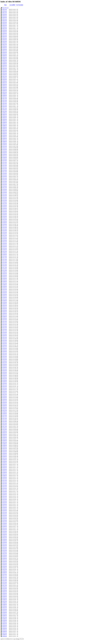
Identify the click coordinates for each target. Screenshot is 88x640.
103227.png (4, 346)
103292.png (4, 450)
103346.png (4, 535)
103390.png (4, 605)
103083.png (4, 117)
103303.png (4, 467)
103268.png (4, 411)
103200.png (4, 303)
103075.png (4, 104)
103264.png (4, 405)
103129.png (4, 190)
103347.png (4, 537)
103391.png (4, 607)
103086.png (4, 122)
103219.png (4, 333)
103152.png (4, 227)
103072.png (4, 100)
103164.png (4, 246)
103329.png (4, 508)
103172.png (4, 259)
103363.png (4, 563)
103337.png (4, 521)
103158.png (4, 236)
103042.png (4, 52)
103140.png (4, 208)
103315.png (4, 486)
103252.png (4, 386)
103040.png (4, 49)
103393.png (4, 610)
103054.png (4, 71)
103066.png (4, 90)
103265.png (4, 407)
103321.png (4, 496)
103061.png (4, 82)
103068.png (4, 93)
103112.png (4, 163)
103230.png (4, 351)
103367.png (4, 569)
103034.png (4, 39)
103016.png (4, 11)
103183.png (4, 276)
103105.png (4, 152)
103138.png (4, 205)
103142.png (4, 211)
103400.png (4, 621)
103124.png (4, 182)
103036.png (4, 42)
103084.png (4, 119)
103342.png (4, 529)
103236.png (4, 360)
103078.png (4, 109)
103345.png (4, 534)
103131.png (4, 193)
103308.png (4, 475)
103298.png (4, 459)
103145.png (4, 216)
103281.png (4, 432)
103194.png (4, 294)
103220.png (4, 335)
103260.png (4, 399)
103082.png (4, 115)
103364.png (4, 564)
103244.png (4, 373)
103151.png (4, 225)
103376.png (4, 583)
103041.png (4, 50)
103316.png (4, 488)
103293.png (4, 451)
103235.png (4, 359)
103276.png (4, 424)
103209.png (4, 318)
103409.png (4, 636)
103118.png (4, 173)
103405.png (4, 629)
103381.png (4, 591)
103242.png (4, 370)
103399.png (4, 620)
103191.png (4, 289)
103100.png (4, 144)
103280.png (4, 430)
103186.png (4, 281)
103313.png (4, 483)
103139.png (4, 206)
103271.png (4, 416)
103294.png (4, 453)
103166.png (4, 249)
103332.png (4, 513)
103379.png (4, 588)
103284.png (4, 437)
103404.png (4, 628)
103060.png (4, 80)
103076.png (4, 106)
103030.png (4, 33)
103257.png (4, 394)
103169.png (4, 254)
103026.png (4, 26)
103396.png (4, 615)
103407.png (4, 633)
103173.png (4, 260)
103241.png (4, 368)
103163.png (4, 244)
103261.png (4, 400)
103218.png (4, 332)
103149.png (4, 222)
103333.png (4, 515)
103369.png (4, 572)
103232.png (4, 354)
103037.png (4, 44)
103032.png (4, 36)
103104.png (4, 150)
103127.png (4, 187)
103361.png (4, 559)
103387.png (4, 601)
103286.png (4, 440)
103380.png (4, 590)
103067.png (4, 92)
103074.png (4, 103)
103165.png (4, 248)
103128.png (4, 189)
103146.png (4, 217)
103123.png (4, 181)
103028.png (4, 30)
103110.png (4, 160)
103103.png (4, 149)
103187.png (4, 283)
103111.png (4, 162)
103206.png (4, 313)
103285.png (4, 438)
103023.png (4, 22)
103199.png (4, 302)
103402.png (4, 625)
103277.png (4, 426)
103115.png (4, 168)
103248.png (4, 380)
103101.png (4, 146)
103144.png (4, 214)
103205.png (4, 311)
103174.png (4, 262)
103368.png (4, 570)
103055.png (4, 73)
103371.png (4, 575)
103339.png (4, 524)
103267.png (4, 410)
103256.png (4, 392)
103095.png (4, 136)
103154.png (4, 230)
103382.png (4, 593)
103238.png (4, 364)
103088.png (4, 125)
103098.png (4, 141)
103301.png (4, 464)
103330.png (4, 510)
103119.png (4, 174)
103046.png (4, 58)
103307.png (4, 473)
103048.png (4, 61)
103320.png (4, 494)
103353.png (4, 547)
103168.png (4, 252)
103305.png (4, 470)
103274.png (4, 421)
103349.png (4, 540)
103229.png (4, 349)
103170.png (4, 255)
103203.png (4, 308)
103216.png (4, 329)
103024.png (4, 23)
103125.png (4, 184)
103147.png (4, 219)
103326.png (4, 504)
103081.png (4, 114)
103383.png (4, 594)
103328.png (4, 507)
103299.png (4, 461)
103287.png (4, 442)
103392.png (4, 609)
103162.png (4, 243)
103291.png (4, 448)
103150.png (4, 224)
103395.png (4, 613)
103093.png (4, 133)
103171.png (4, 257)
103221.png (4, 337)
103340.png (4, 526)
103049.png (4, 63)
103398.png (4, 618)
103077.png (4, 108)
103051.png (4, 66)
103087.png (4, 123)
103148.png (4, 220)
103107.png (4, 155)
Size (17, 4)
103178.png (4, 268)
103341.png (4, 528)
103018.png (4, 14)
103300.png (4, 462)
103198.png (4, 300)
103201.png (4, 305)
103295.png (4, 454)
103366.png (4, 567)
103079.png (4, 111)
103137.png (4, 203)
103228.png (4, 348)
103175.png (4, 263)
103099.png (4, 143)
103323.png (4, 499)
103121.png (4, 178)
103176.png (4, 265)
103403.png (4, 626)
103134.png (4, 198)
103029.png (4, 31)
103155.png (4, 232)
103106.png (4, 154)
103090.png (4, 128)
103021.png (4, 18)
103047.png (4, 60)
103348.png (4, 539)
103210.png (4, 319)
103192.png (4, 290)
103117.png (4, 171)
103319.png (4, 493)
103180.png (4, 271)
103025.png (4, 25)
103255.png (4, 391)
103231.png (4, 353)
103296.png (4, 456)
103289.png (4, 445)
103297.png (4, 458)
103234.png (4, 357)
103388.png (4, 602)
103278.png (4, 427)
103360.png (4, 558)
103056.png (4, 74)
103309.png (4, 477)
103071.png (4, 98)
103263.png (4, 403)
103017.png (4, 12)
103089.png (4, 127)
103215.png (4, 327)
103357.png (4, 553)
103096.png (4, 138)
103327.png (4, 505)
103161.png (4, 241)
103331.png (4, 512)
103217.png (4, 330)
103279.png (4, 429)
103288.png (4, 443)
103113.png (4, 165)
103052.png (4, 68)
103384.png (4, 596)
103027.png (4, 28)
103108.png (4, 157)
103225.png (4, 343)
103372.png (4, 577)
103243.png (4, 372)
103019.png (4, 15)
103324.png (4, 500)
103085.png (4, 120)
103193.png (4, 292)
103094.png (4, 135)
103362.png (4, 561)
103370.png (4, 574)
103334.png (4, 516)
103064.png (4, 87)
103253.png (4, 388)
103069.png (4, 95)
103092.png (4, 131)
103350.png (4, 542)
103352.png (4, 545)
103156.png (4, 233)
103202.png (4, 306)
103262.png (4, 402)
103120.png (4, 176)
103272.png (4, 418)
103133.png (4, 197)
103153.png (4, 228)
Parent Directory (5, 7)
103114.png (4, 166)
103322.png (4, 497)
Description (20, 4)
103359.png (4, 556)
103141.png (4, 209)
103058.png (4, 77)
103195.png (4, 295)
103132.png (4, 195)
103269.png (4, 413)
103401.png (4, 623)
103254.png (4, 389)
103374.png (4, 580)
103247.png (4, 378)
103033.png (4, 38)
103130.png (4, 192)
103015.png (4, 9)
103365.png (4, 566)
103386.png (4, 599)
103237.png (4, 362)
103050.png (4, 65)
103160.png (4, 240)
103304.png (4, 469)
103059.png (4, 79)
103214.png (4, 325)
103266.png (4, 408)
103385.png (4, 598)
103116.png (4, 170)
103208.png (4, 316)
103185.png (4, 279)
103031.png (4, 34)
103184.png (4, 278)
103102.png (4, 147)
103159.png (4, 238)
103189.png (4, 286)
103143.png (4, 213)
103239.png (4, 365)
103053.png (4, 69)
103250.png (4, 383)
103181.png (4, 273)
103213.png (4, 324)
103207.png (4, 314)
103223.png (4, 340)
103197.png (4, 298)
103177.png (4, 267)
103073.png (4, 101)
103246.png (4, 376)
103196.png (4, 297)
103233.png (4, 356)
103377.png (4, 585)
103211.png (4, 321)
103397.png (4, 617)
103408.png (4, 634)
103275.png (4, 423)
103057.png (4, 76)
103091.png (4, 130)
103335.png (4, 518)
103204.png (4, 310)
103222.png (4, 338)
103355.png (4, 550)
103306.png (4, 472)
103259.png (4, 397)
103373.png (4, 578)
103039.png (4, 47)
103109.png (4, 158)
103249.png (4, 381)
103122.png (4, 179)
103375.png (4, 582)
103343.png (4, 531)
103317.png (4, 489)
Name (5, 4)
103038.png (4, 46)
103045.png (4, 57)
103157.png (4, 235)
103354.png (4, 548)
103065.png (4, 88)
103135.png (4, 200)
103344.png (4, 532)
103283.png (4, 435)
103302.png (4, 465)
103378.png (4, 586)
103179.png (4, 270)
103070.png (4, 96)
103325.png (4, 502)
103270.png (4, 415)
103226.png (4, 345)
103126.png (4, 185)
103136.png (4, 201)
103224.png (4, 341)
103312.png (4, 481)
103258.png (4, 395)
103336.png (4, 520)
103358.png (4, 555)
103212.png (4, 322)
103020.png (4, 17)
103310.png (4, 478)
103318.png (4, 491)
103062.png (4, 84)
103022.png (4, 20)
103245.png (4, 375)
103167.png (4, 251)
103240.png (4, 367)
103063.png (4, 85)
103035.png (4, 41)
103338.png (4, 523)
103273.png (4, 419)
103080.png (4, 112)
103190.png (4, 287)
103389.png (4, 604)
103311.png (4, 480)
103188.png (4, 284)
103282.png (4, 434)
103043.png (4, 53)
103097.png (4, 139)
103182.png (4, 275)
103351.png (4, 543)
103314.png (4, 485)
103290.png (4, 446)
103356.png (4, 551)
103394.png (4, 612)
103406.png (4, 631)
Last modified (12, 4)
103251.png (4, 384)
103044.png (4, 55)
